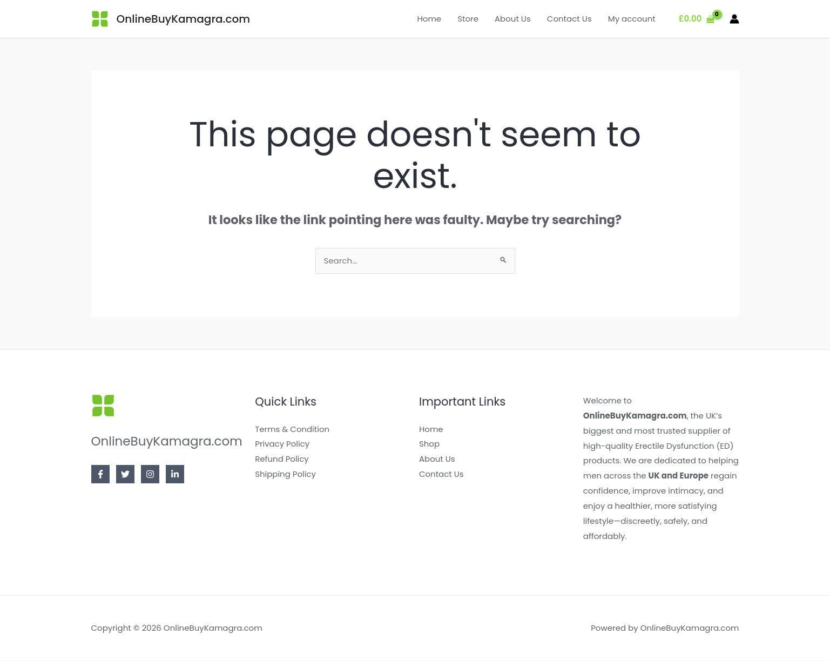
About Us (513, 18)
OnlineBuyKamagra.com (183, 18)
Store (467, 18)
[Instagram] (150, 475)
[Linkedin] (175, 475)
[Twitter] (125, 475)
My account (632, 18)
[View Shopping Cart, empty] (696, 19)
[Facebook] (100, 475)
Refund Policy (282, 459)
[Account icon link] (734, 19)
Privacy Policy (282, 444)
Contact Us (569, 18)
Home (429, 18)
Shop (429, 444)
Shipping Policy (285, 474)
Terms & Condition (292, 429)
